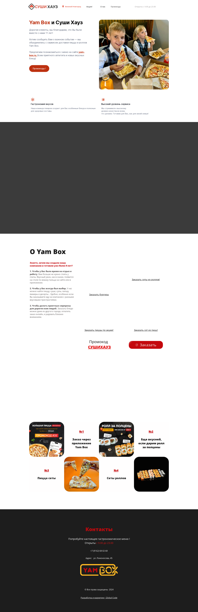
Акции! (89, 6)
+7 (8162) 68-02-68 (99, 550)
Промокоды (116, 6)
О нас (102, 6)
